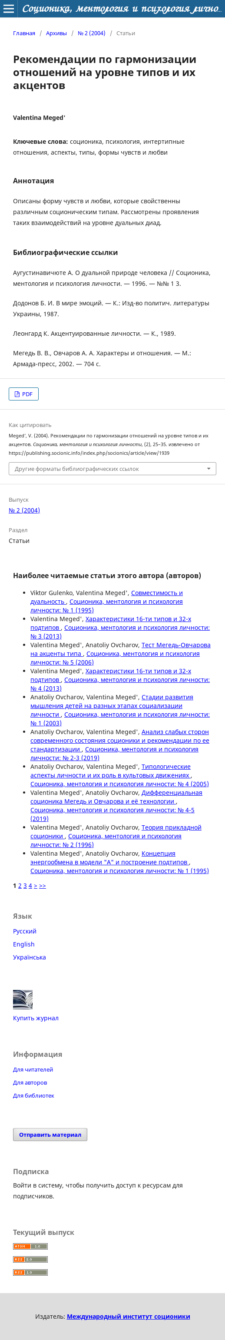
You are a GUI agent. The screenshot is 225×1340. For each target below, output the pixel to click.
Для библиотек (33, 1095)
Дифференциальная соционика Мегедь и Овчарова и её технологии (116, 796)
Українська (29, 957)
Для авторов (30, 1082)
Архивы (56, 33)
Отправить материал (50, 1134)
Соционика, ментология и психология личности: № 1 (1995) (119, 871)
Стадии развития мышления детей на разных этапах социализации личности (111, 705)
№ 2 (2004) (92, 33)
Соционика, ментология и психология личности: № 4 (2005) (119, 784)
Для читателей (33, 1069)
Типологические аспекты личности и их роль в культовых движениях (110, 770)
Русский (24, 931)
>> (42, 885)
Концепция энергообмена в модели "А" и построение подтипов (109, 857)
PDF (27, 394)
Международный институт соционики (128, 1316)
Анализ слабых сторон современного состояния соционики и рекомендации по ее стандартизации (119, 740)
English (24, 944)
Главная (24, 33)
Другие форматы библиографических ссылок (77, 469)
